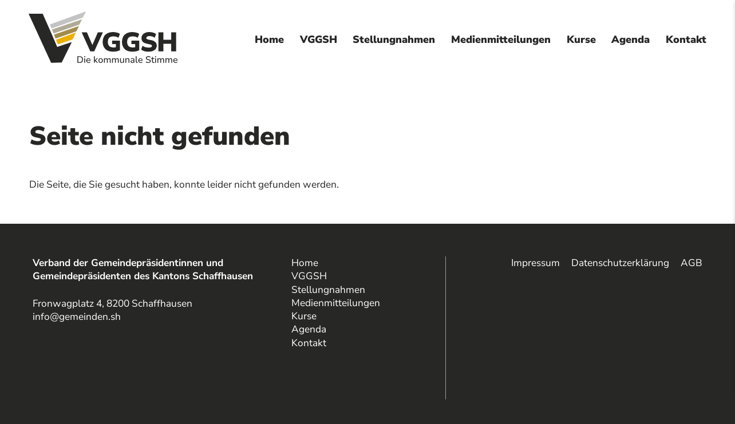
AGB (691, 263)
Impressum (535, 263)
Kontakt (686, 39)
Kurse (581, 39)
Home (269, 39)
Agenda (630, 39)
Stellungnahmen (394, 39)
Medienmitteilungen (501, 39)
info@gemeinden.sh (77, 316)
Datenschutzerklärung (620, 263)
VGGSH (318, 39)
